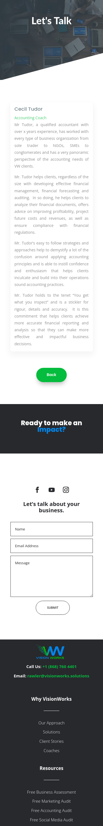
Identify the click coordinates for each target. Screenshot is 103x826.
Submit (52, 607)
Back (51, 374)
